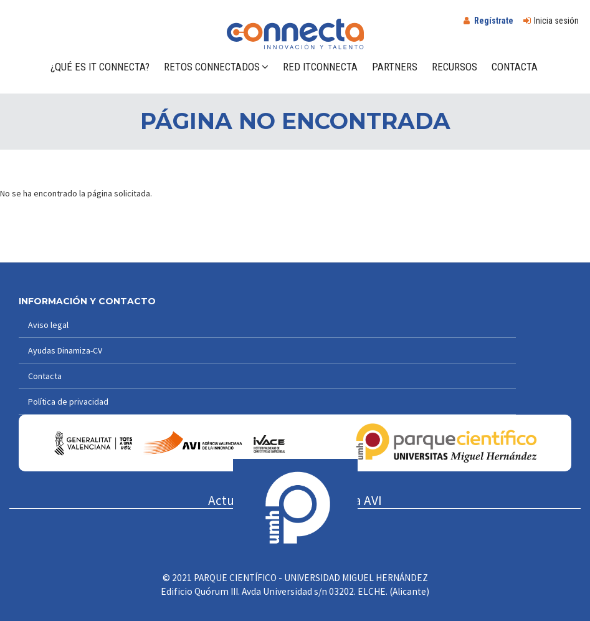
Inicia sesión (556, 21)
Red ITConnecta (320, 66)
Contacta (515, 66)
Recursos (454, 66)
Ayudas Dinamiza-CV (65, 350)
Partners (394, 66)
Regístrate (493, 21)
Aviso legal (48, 324)
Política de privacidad (68, 401)
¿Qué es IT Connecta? (100, 66)
